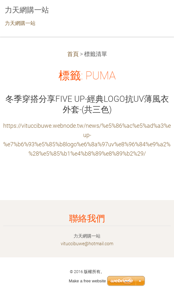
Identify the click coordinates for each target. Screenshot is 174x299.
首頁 (73, 54)
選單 (156, 14)
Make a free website (87, 281)
